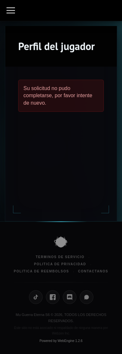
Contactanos (93, 271)
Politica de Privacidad (60, 264)
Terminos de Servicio (60, 257)
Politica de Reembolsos (41, 271)
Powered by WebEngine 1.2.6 (60, 341)
